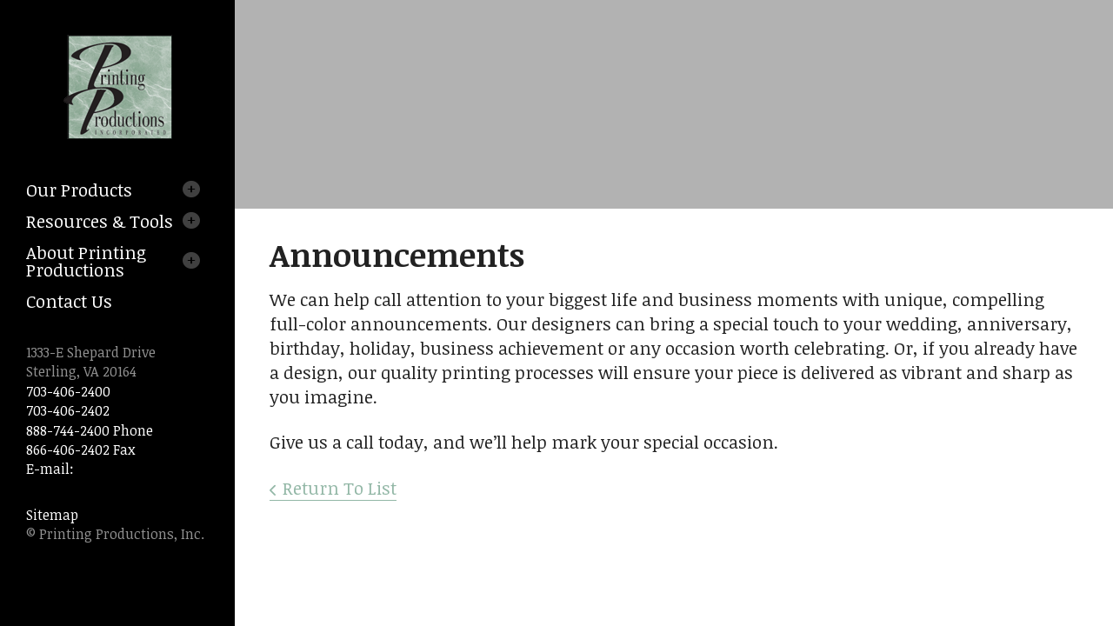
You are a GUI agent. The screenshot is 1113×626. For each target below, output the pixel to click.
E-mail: (50, 468)
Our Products (79, 189)
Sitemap (52, 514)
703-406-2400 (68, 391)
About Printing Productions (86, 261)
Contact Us (69, 301)
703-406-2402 (68, 410)
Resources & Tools (99, 221)
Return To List (340, 488)
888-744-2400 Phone (89, 430)
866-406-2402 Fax (80, 449)
